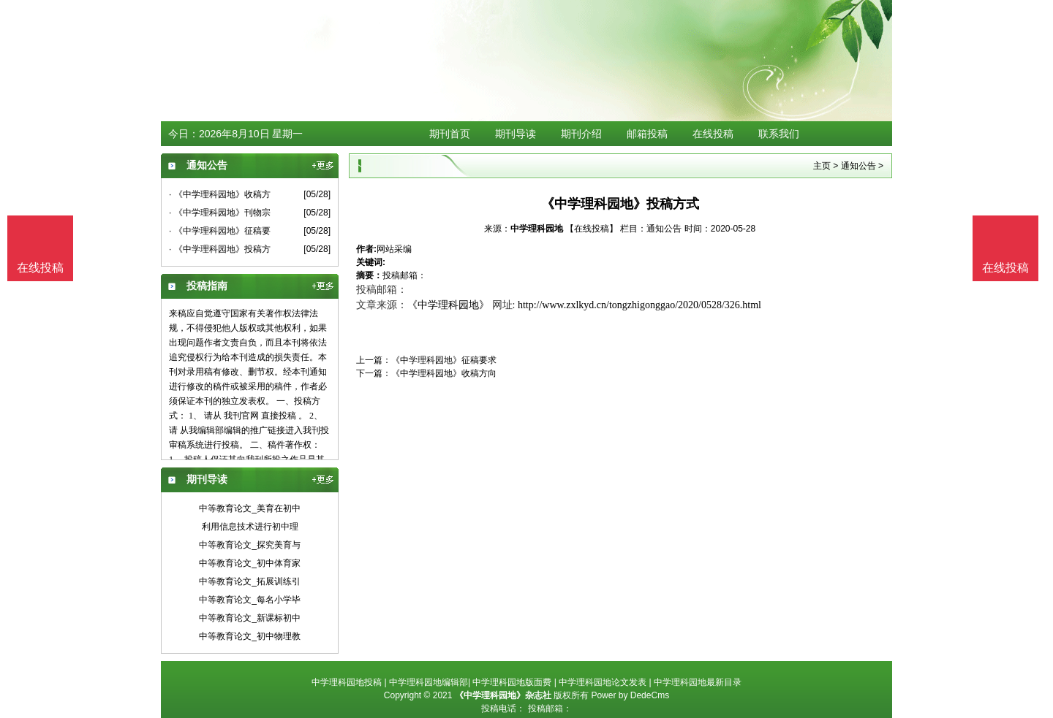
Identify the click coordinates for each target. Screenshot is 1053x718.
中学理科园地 (536, 229)
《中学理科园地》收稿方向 (444, 373)
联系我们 (778, 134)
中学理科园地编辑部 (428, 682)
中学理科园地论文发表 (602, 682)
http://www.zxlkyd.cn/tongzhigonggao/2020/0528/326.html (639, 304)
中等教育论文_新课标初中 (250, 618)
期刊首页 (449, 134)
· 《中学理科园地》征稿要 (220, 231)
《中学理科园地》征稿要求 (444, 360)
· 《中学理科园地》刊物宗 (220, 212)
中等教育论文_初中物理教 (250, 636)
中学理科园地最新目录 (697, 682)
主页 (822, 166)
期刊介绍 (581, 134)
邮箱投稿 (647, 134)
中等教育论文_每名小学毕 (250, 600)
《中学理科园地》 (448, 304)
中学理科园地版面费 (511, 682)
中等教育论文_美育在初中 (250, 508)
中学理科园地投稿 (347, 682)
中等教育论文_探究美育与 (250, 545)
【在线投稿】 (591, 229)
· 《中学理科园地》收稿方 (220, 194)
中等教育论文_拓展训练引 (250, 581)
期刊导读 (515, 134)
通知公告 (858, 166)
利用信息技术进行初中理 (250, 527)
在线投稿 (712, 134)
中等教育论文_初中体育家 (250, 563)
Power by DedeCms (630, 695)
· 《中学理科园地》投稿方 (220, 249)
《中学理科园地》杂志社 (503, 695)
